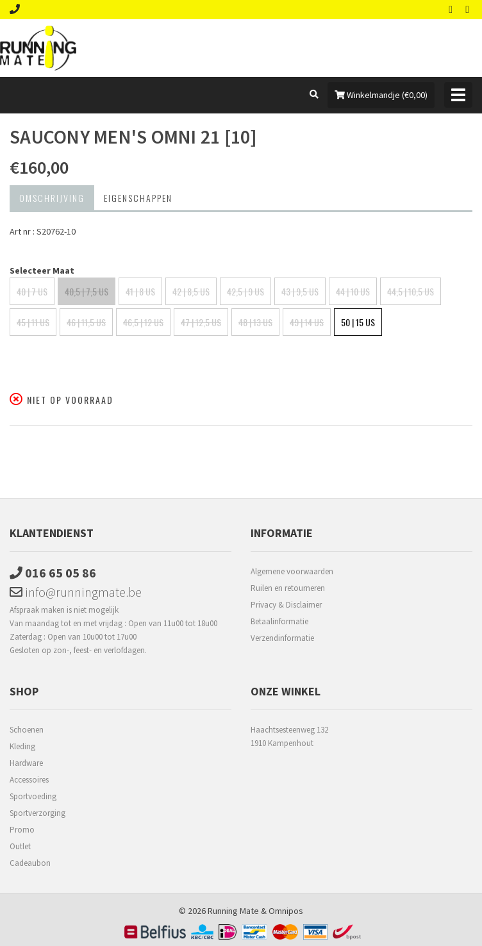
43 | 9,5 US (300, 291)
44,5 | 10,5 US (410, 291)
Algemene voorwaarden (292, 571)
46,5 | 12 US (143, 322)
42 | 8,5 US (191, 291)
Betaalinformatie (279, 621)
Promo (22, 829)
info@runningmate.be (76, 592)
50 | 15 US (358, 322)
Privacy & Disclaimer (286, 604)
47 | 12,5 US (201, 322)
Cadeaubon (30, 863)
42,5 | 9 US (245, 291)
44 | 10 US (353, 291)
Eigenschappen (138, 197)
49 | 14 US (307, 322)
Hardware (26, 763)
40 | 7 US (32, 291)
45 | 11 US (33, 322)
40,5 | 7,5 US (86, 291)
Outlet (20, 846)
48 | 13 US (255, 322)
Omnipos (286, 911)
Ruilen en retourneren (288, 588)
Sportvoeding (33, 796)
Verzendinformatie (282, 638)
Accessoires (29, 779)
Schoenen (27, 729)
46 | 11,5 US (86, 322)
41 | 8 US (140, 291)
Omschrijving (52, 197)
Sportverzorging (37, 813)
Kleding (22, 746)
